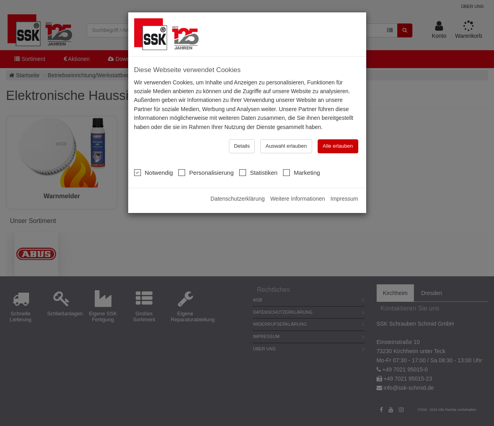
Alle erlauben (338, 146)
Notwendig (153, 172)
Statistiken (258, 172)
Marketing (301, 172)
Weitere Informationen (297, 198)
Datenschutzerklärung (238, 198)
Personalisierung (206, 172)
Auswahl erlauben (286, 146)
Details (242, 146)
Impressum (344, 198)
